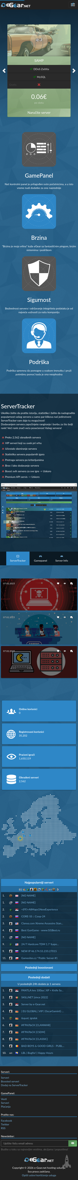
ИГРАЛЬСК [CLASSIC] (34, 1039)
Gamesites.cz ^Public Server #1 (39, 958)
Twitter (5, 1124)
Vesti (4, 1099)
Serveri (5, 1077)
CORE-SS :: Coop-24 (33, 916)
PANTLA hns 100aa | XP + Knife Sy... (42, 990)
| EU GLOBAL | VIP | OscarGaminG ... (42, 1011)
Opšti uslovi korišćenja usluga (39, 1175)
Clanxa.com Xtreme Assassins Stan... (42, 923)
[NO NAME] (28, 895)
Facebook (6, 1120)
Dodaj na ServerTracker (14, 1085)
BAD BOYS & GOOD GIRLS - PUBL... (42, 1045)
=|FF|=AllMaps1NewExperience (39, 909)
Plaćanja (5, 1106)
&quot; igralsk (29, 1018)
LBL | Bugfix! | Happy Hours (37, 1052)
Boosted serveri (10, 1081)
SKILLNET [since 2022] (34, 997)
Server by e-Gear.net (33, 1004)
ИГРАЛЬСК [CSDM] (33, 1032)
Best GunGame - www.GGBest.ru (40, 930)
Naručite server (38, 112)
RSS (3, 1128)
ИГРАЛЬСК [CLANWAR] (36, 1025)
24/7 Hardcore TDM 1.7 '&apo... (40, 944)
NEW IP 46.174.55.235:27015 (39, 951)
